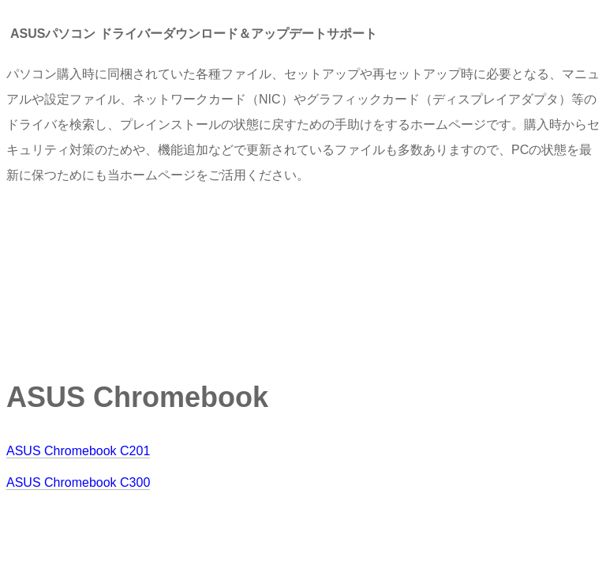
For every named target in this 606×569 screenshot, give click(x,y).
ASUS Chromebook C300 (78, 482)
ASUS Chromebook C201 (78, 451)
